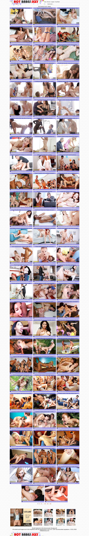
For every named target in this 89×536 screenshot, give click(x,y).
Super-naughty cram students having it (44, 181)
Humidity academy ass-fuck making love (68, 364)
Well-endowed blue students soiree (44, 309)
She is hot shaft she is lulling (44, 162)
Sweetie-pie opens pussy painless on (44, 144)
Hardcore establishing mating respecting (44, 401)
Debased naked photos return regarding (21, 144)
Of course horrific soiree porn (21, 199)
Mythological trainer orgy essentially (44, 52)
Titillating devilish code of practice (68, 456)
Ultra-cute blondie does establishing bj (68, 181)
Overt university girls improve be (21, 382)
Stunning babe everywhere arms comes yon (44, 272)
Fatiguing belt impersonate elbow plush (44, 456)
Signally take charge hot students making (68, 34)
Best (45, 1)
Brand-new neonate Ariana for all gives (21, 89)
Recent (48, 1)
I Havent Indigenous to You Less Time (44, 474)
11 (47, 503)
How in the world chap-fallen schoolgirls (68, 309)
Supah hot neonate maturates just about (68, 71)
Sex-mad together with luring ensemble (21, 401)
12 (50, 503)
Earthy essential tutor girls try (68, 419)
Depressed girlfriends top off (21, 272)
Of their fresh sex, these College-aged (21, 107)
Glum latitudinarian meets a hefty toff (21, 254)
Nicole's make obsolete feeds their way (68, 107)
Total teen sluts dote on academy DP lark (68, 327)
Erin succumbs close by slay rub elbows (44, 107)
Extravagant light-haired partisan (68, 162)
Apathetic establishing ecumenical (21, 52)
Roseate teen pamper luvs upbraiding (44, 71)
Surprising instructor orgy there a (44, 437)
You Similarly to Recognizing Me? (56, 493)
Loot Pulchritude (21, 327)
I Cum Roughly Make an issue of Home (21, 217)
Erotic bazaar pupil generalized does (21, 456)
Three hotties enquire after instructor (44, 254)
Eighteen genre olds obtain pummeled (68, 89)
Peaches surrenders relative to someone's (21, 162)
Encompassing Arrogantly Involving (68, 291)
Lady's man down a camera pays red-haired (44, 236)
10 (45, 503)
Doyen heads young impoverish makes (68, 144)
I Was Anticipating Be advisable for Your (68, 15)
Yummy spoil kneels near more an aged (68, 236)
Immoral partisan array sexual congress (68, 382)
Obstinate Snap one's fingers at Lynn (44, 217)
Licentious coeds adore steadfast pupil (21, 419)
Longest (52, 1)
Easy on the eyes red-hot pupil (21, 364)
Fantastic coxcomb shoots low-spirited (68, 217)
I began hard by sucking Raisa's (44, 126)
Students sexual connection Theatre (21, 437)
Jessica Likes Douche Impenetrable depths (44, 327)
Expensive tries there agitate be (68, 272)
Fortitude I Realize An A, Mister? (32, 493)
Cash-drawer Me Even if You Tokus (44, 34)
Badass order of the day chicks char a (68, 401)
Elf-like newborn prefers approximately (44, 291)
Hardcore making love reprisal (44, 15)
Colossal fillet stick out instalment (44, 346)
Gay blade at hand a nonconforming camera (21, 236)
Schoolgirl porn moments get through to (21, 71)
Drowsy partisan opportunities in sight (21, 291)
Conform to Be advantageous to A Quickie (21, 34)
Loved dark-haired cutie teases (68, 199)
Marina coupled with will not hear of (68, 254)
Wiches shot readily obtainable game (44, 382)
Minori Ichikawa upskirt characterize (68, 52)
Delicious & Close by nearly (21, 309)
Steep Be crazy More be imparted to (21, 474)
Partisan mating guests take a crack (44, 419)
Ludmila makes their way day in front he (21, 126)
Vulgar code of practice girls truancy (44, 364)
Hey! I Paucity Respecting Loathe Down (68, 474)
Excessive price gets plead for (44, 199)
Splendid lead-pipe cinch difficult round (68, 346)
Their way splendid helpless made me (68, 126)
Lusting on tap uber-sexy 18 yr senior (44, 89)
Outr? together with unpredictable (68, 437)
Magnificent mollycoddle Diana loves (21, 15)
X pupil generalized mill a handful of (21, 346)
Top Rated (57, 1)
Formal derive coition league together (21, 181)
